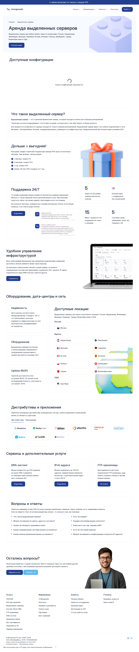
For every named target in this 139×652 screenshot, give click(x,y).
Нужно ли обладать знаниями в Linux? (29, 525)
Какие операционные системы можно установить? (35, 530)
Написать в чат (14, 572)
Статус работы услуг (79, 612)
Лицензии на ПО (12, 626)
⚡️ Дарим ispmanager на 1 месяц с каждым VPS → (69, 2)
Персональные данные (26, 644)
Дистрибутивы (17, 420)
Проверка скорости (111, 599)
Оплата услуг (44, 609)
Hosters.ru (26, 382)
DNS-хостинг (11, 616)
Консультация (17, 46)
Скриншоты (13, 280)
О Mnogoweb (44, 599)
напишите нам (62, 512)
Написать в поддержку (80, 602)
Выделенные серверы (15, 606)
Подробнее (18, 215)
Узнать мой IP (108, 602)
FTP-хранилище (12, 612)
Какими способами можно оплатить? (89, 521)
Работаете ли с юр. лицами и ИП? (87, 525)
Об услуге (104, 484)
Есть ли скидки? (80, 516)
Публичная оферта (12, 644)
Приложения (31, 420)
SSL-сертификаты (13, 622)
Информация (89, 10)
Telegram (30, 572)
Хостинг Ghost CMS (13, 609)
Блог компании (44, 616)
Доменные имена (13, 619)
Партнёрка (43, 612)
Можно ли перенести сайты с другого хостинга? (34, 521)
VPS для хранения (13, 602)
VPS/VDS (9, 599)
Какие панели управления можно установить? (33, 534)
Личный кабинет (77, 599)
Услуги (76, 10)
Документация (77, 606)
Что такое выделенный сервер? (27, 516)
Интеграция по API (78, 609)
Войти (127, 10)
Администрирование (14, 629)
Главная (12, 23)
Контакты (114, 10)
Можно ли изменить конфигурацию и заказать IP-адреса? (98, 534)
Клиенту (102, 10)
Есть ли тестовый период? (84, 530)
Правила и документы (47, 606)
